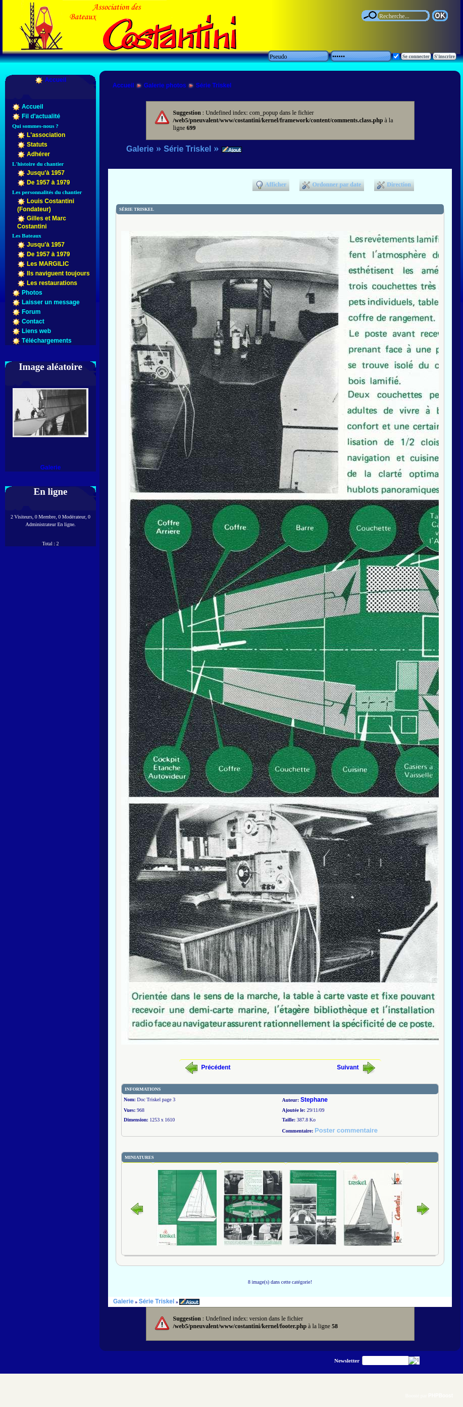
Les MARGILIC (48, 263)
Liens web (36, 331)
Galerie (50, 467)
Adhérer (38, 154)
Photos (32, 292)
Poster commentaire (346, 1130)
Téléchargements (47, 340)
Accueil (56, 79)
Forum (31, 311)
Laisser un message (51, 302)
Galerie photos (165, 85)
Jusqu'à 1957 (46, 172)
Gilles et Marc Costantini (41, 222)
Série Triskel (214, 85)
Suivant (347, 1067)
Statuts (37, 144)
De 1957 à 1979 (48, 182)
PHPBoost (440, 1395)
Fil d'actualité (41, 116)
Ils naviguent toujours (58, 273)
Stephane (314, 1099)
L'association (46, 134)
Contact (33, 321)
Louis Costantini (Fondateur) (45, 205)
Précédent (216, 1067)
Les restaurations (52, 283)
